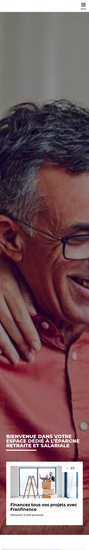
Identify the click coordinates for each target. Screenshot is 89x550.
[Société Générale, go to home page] (30, 6)
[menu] (83, 4)
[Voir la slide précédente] (67, 468)
